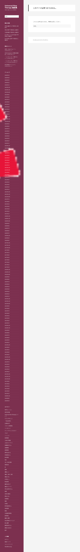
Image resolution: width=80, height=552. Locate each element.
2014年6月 (7, 337)
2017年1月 (7, 267)
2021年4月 (7, 206)
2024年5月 (7, 133)
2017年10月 (7, 247)
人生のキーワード (9, 442)
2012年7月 (7, 362)
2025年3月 (7, 109)
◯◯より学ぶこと (9, 418)
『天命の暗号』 (8, 421)
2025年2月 (7, 111)
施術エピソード (8, 486)
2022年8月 (7, 174)
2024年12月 (7, 116)
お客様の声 (7, 423)
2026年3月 (7, 80)
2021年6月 (7, 201)
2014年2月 (7, 342)
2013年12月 (7, 345)
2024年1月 (7, 143)
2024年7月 (7, 128)
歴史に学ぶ (7, 496)
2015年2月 (7, 320)
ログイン (7, 539)
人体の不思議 (8, 440)
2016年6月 (7, 284)
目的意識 (7, 508)
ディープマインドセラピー (10, 430)
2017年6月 (7, 255)
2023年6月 (7, 155)
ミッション (7, 435)
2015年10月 (7, 303)
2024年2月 (7, 140)
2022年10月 (7, 170)
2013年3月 (7, 354)
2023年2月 (7, 162)
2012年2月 (7, 369)
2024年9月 (7, 123)
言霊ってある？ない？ (9, 49)
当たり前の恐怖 (8, 462)
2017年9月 (7, 250)
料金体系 (7, 481)
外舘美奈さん (8, 455)
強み (6, 459)
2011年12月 (7, 374)
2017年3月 (7, 262)
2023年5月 (7, 157)
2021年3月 (7, 208)
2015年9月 (7, 306)
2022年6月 (7, 179)
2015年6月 (7, 313)
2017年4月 (7, 259)
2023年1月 (7, 165)
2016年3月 (7, 291)
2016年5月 (7, 286)
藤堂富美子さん (8, 525)
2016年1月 (7, 296)
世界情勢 (7, 438)
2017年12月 (7, 242)
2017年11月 (7, 245)
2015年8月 (7, 308)
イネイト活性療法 (9, 425)
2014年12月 (7, 325)
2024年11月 (7, 119)
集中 (6, 530)
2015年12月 (7, 298)
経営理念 (7, 515)
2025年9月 (7, 94)
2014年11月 (7, 328)
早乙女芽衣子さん (9, 489)
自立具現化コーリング (9, 64)
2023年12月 (7, 145)
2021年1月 (7, 213)
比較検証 (7, 498)
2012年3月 (7, 366)
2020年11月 (7, 218)
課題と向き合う (8, 527)
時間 (6, 491)
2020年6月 (7, 230)
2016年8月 (7, 279)
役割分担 (7, 464)
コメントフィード (9, 544)
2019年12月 (7, 235)
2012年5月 (7, 364)
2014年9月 (7, 330)
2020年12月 (7, 216)
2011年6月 (7, 383)
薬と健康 (7, 523)
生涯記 (6, 503)
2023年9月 (7, 150)
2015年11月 (7, 301)
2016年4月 (7, 289)
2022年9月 (7, 172)
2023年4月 (7, 160)
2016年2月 (7, 293)
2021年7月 (7, 199)
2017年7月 (7, 252)
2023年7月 (7, 153)
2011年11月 (7, 376)
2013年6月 (7, 347)
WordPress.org (8, 546)
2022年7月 (7, 177)
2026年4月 (7, 77)
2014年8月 (7, 332)
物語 (6, 501)
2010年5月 (7, 400)
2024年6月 (7, 131)
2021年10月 (7, 196)
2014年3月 (7, 340)
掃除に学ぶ (7, 476)
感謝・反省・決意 (9, 474)
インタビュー (8, 428)
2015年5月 (7, 315)
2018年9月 (7, 240)
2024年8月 (7, 126)
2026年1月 (7, 85)
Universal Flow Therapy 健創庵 (11, 7)
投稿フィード (8, 541)
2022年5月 (7, 182)
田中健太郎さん (8, 506)
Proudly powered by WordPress (40, 40)
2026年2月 (7, 82)
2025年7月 (7, 99)
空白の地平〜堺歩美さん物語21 (12, 30)
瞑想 (6, 510)
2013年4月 (7, 352)
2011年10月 (7, 379)
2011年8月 (7, 381)
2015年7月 (7, 311)
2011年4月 (7, 388)
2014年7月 (7, 335)
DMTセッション (8, 409)
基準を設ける (8, 452)
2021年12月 (7, 191)
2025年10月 (7, 92)
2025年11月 (7, 89)
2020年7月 (7, 228)
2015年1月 (7, 323)
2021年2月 (7, 211)
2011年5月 (7, 386)
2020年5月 (7, 233)
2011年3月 (7, 391)
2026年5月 (7, 75)
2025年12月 (7, 87)
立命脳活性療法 (8, 513)
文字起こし (7, 479)
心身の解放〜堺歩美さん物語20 (12, 32)
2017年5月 (7, 257)
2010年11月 (7, 396)
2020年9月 (7, 223)
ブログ (6, 433)
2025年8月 (7, 97)
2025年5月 (7, 104)
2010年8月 (7, 398)
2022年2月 (7, 187)
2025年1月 (7, 114)
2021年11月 (7, 194)
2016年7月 (7, 281)
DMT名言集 (7, 412)
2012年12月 (7, 357)
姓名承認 (7, 457)
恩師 (6, 469)
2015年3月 (7, 318)
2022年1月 (7, 189)
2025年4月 (7, 106)
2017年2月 (7, 264)
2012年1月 (7, 371)
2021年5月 (7, 204)
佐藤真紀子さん (8, 445)
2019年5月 (7, 238)
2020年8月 (7, 225)
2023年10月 (7, 148)
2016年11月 (7, 272)
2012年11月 (7, 359)
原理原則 (7, 450)
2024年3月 (7, 138)
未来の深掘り (8, 493)
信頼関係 (7, 447)
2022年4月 (7, 184)
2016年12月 (7, 269)
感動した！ (7, 472)
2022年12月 (7, 167)
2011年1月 (7, 393)
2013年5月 (7, 349)
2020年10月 (7, 221)
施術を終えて (8, 484)
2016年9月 (7, 276)
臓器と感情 (7, 518)
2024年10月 (7, 121)
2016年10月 (7, 274)
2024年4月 (7, 136)
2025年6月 (7, 102)
